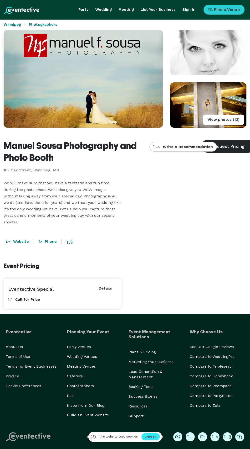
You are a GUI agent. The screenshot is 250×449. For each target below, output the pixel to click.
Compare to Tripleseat (210, 366)
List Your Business (158, 9)
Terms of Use (18, 356)
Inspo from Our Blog (85, 405)
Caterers (75, 376)
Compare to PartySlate (210, 395)
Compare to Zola (205, 405)
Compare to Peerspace (211, 386)
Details (105, 288)
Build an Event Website (88, 415)
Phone (48, 241)
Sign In (188, 9)
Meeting (126, 9)
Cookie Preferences (23, 386)
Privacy (12, 376)
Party (83, 9)
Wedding (103, 9)
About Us (14, 346)
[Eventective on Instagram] (190, 436)
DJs (70, 395)
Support (135, 416)
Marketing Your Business (150, 361)
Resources (138, 406)
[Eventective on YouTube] (227, 436)
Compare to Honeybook (211, 376)
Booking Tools (140, 386)
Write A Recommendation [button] (183, 146)
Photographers (43, 24)
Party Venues (79, 346)
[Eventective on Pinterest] (202, 436)
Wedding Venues (82, 356)
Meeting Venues (81, 366)
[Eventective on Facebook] (177, 436)
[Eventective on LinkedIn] (239, 436)
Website (17, 241)
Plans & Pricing (142, 352)
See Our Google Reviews (212, 346)
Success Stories (143, 396)
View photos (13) (224, 119)
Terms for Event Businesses (31, 366)
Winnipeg (12, 24)
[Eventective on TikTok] (214, 436)
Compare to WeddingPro (212, 356)
